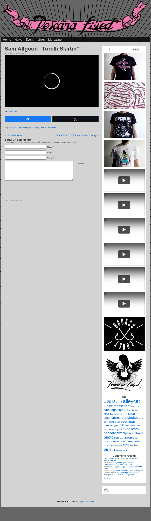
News (18, 39)
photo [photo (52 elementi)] (109, 437)
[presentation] (31, 190)
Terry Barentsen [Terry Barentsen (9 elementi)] (115, 446)
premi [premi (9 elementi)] (122, 438)
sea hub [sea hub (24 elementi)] (133, 441)
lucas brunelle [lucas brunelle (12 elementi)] (122, 422)
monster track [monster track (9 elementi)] (134, 426)
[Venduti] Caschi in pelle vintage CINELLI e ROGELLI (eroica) (122, 474)
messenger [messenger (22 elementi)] (111, 425)
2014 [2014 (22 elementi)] (119, 402)
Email (49, 152)
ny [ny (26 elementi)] (124, 429)
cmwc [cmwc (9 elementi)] (113, 414)
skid (31, 128)
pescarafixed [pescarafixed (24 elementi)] (134, 433)
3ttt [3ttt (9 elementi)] (105, 402)
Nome (49, 147)
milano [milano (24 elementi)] (123, 425)
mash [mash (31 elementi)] (133, 421)
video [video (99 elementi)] (109, 449)
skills (36, 128)
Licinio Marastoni (13, 135)
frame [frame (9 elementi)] (124, 418)
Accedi (106, 491)
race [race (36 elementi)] (128, 437)
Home (7, 39)
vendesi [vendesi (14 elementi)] (133, 445)
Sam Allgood (23, 128)
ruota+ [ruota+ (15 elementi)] (107, 441)
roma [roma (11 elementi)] (135, 438)
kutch (106, 458)
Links (41, 39)
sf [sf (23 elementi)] (140, 441)
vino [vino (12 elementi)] (117, 450)
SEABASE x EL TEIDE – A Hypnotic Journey (77, 135)
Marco (24, 53)
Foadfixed (12, 111)
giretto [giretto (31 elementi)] (132, 417)
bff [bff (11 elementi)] (105, 406)
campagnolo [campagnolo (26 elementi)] (112, 410)
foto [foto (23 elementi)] (118, 417)
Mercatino (55, 39)
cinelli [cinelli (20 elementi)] (107, 414)
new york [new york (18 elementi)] (116, 429)
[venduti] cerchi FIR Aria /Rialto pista (128, 471)
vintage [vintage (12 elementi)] (124, 450)
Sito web (50, 158)
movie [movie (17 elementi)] (107, 429)
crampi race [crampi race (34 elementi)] (126, 414)
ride (15, 128)
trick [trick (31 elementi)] (126, 445)
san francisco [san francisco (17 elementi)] (119, 441)
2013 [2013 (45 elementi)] (111, 402)
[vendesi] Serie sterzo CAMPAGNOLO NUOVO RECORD (119, 463)
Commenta (79, 163)
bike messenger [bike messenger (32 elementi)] (119, 406)
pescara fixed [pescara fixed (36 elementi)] (114, 433)
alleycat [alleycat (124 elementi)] (131, 401)
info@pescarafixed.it (85, 501)
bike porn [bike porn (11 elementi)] (135, 406)
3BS (10, 128)
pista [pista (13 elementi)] (116, 437)
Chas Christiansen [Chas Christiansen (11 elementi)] (130, 410)
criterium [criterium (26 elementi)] (110, 417)
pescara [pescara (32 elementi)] (133, 429)
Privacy (107, 478)
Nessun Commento (48, 128)
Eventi (30, 39)
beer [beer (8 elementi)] (142, 402)
